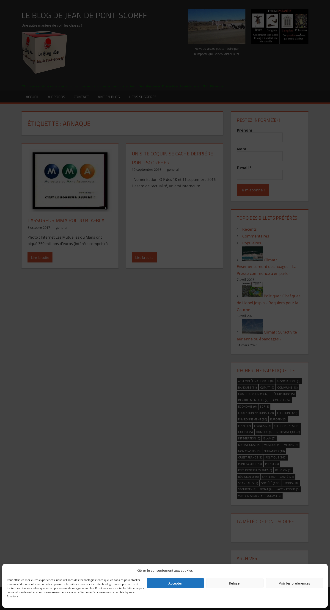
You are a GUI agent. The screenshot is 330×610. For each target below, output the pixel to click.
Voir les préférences (294, 583)
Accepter (175, 583)
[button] (321, 570)
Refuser (235, 583)
